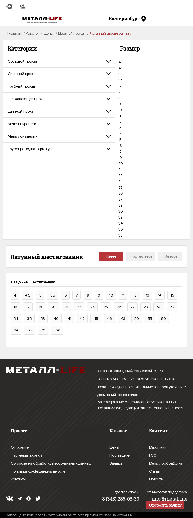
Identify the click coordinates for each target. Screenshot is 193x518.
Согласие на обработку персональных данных (51, 463)
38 (120, 235)
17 (119, 151)
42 (82, 318)
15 (119, 139)
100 (57, 330)
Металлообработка (165, 462)
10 (120, 109)
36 (120, 229)
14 (120, 133)
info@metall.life (169, 498)
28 (120, 205)
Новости (156, 478)
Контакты (18, 478)
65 (29, 330)
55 (150, 318)
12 (119, 121)
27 (120, 199)
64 (16, 330)
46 (109, 318)
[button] (59, 61)
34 (120, 223)
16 (120, 145)
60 (163, 318)
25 (120, 187)
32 (120, 217)
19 (120, 157)
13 (119, 127)
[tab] (59, 61)
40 (56, 318)
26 (120, 193)
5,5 (120, 80)
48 (123, 318)
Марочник (157, 447)
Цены (111, 256)
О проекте (20, 447)
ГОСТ (154, 454)
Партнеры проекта (26, 455)
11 (119, 115)
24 (120, 181)
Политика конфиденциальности (38, 471)
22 (120, 175)
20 (120, 163)
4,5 (120, 68)
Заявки (170, 256)
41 (69, 318)
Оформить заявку (165, 505)
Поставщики (141, 256)
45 (96, 318)
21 (119, 169)
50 (136, 318)
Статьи (154, 470)
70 (43, 330)
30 (120, 211)
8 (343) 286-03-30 (120, 498)
